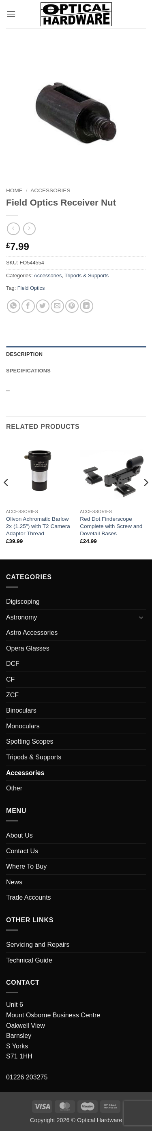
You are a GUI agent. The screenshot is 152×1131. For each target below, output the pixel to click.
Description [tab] (24, 354)
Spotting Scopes (30, 741)
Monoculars (23, 726)
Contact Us (22, 851)
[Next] (145, 499)
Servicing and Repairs (38, 944)
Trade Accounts (28, 897)
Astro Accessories (32, 632)
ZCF (12, 695)
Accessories (50, 190)
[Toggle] (141, 617)
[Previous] (6, 499)
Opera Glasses (27, 648)
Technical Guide (29, 960)
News (14, 882)
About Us (19, 835)
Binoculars (21, 710)
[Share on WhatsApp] (13, 306)
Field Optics (31, 288)
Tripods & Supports (86, 275)
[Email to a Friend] (57, 306)
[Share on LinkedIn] (86, 306)
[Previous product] (29, 228)
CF (10, 679)
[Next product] (13, 228)
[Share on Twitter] (42, 306)
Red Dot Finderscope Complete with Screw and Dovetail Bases (111, 526)
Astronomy (21, 617)
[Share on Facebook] (28, 306)
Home (14, 190)
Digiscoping (23, 601)
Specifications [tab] (28, 371)
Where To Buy (26, 866)
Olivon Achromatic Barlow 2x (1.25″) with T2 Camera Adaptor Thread (38, 526)
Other (14, 788)
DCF (12, 663)
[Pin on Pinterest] (72, 306)
